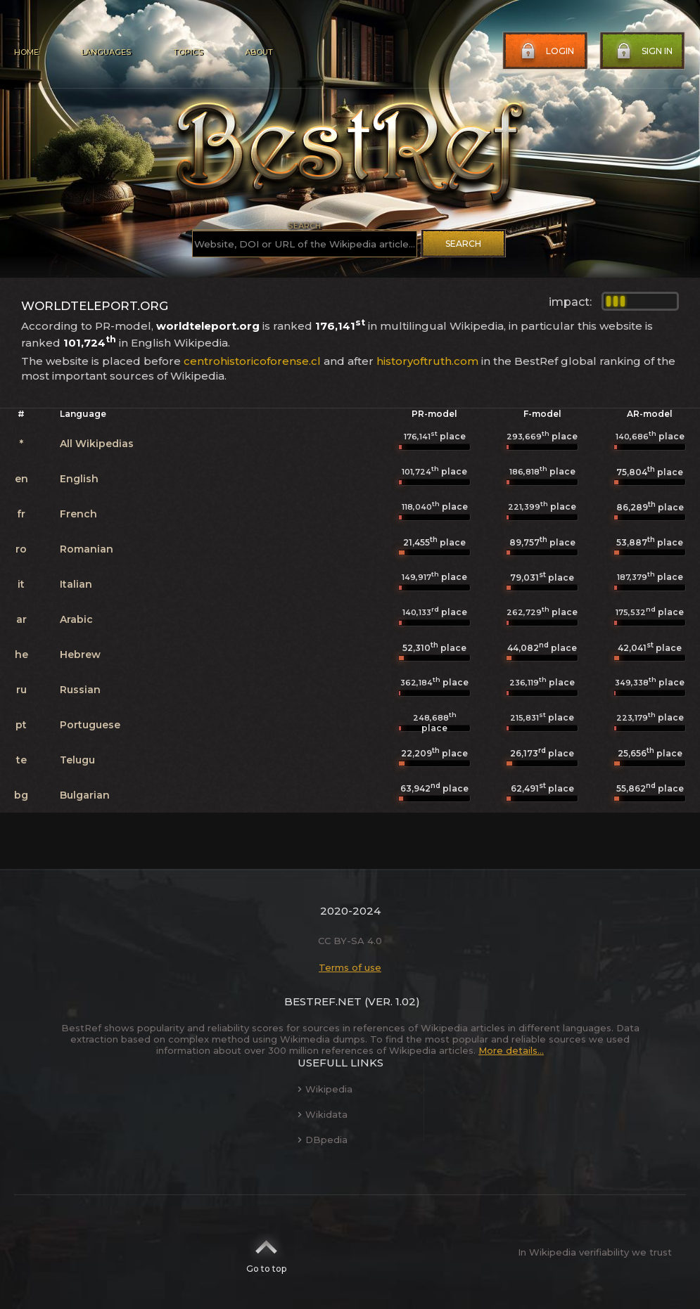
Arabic (76, 619)
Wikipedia (325, 1089)
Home (26, 52)
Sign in (643, 51)
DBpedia (323, 1139)
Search (463, 243)
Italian (76, 584)
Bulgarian (85, 795)
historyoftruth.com (427, 361)
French (78, 514)
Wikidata (323, 1114)
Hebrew (80, 654)
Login (546, 51)
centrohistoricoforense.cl (252, 361)
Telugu (77, 760)
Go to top (266, 1252)
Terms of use (350, 967)
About (259, 52)
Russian (80, 689)
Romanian (86, 549)
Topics (188, 52)
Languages (106, 52)
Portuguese (90, 724)
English (79, 478)
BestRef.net (323, 1001)
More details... (511, 1050)
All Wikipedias (97, 443)
